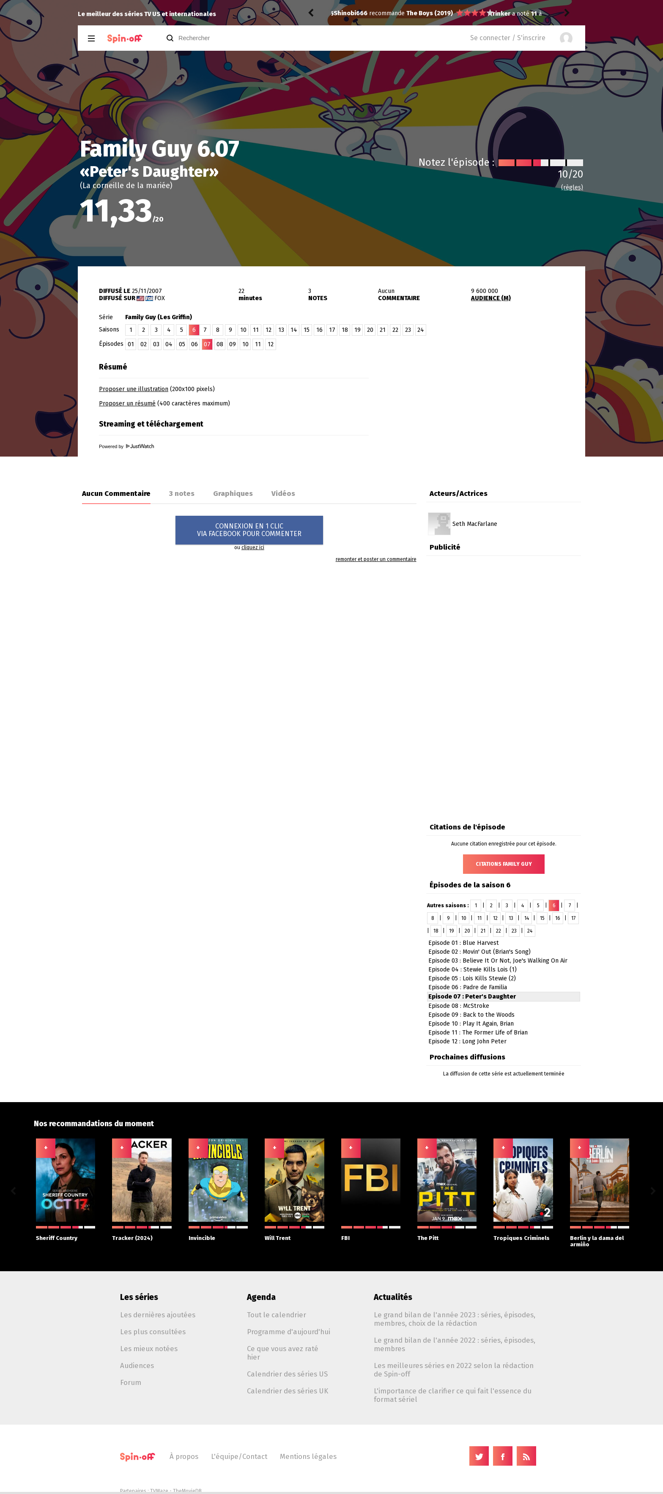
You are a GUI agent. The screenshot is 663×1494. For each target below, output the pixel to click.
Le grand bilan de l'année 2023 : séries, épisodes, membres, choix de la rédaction (454, 1319)
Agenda (261, 1297)
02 (143, 344)
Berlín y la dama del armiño (599, 1237)
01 (131, 344)
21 (383, 330)
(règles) (572, 187)
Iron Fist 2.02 (403, 13)
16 (319, 330)
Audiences (137, 1365)
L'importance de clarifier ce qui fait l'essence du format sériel (452, 1395)
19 (357, 330)
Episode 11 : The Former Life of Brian (478, 1032)
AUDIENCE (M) (491, 298)
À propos (184, 1456)
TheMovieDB (187, 1491)
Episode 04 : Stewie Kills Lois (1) (472, 969)
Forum (130, 1382)
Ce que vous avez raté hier (282, 1352)
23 (408, 330)
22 (395, 330)
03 (156, 344)
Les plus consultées (153, 1331)
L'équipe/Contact (239, 1456)
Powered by (126, 446)
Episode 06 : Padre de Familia (467, 987)
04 (169, 344)
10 (243, 330)
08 (219, 344)
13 (281, 330)
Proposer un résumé (127, 403)
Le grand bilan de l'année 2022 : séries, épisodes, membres (454, 1344)
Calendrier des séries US (287, 1374)
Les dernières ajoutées (157, 1315)
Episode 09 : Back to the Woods (471, 1014)
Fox (159, 298)
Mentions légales (308, 1456)
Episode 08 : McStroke (458, 1006)
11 (256, 330)
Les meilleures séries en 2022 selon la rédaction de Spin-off (454, 1369)
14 (293, 330)
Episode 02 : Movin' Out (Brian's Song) (479, 951)
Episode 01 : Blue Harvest (463, 943)
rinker (342, 13)
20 (370, 330)
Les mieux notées (149, 1348)
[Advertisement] (486, 411)
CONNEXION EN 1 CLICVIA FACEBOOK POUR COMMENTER (249, 530)
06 (194, 344)
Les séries (139, 1297)
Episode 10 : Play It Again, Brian (471, 1023)
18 (345, 330)
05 (182, 344)
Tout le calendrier (276, 1315)
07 (207, 344)
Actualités (393, 1297)
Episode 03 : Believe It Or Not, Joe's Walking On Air (497, 960)
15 (307, 330)
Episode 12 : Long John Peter (467, 1041)
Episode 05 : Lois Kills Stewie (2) (472, 978)
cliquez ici (252, 547)
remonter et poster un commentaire (376, 559)
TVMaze (159, 1491)
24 (420, 330)
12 (268, 330)
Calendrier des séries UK (287, 1391)
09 (232, 344)
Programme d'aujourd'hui (288, 1331)
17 (332, 330)
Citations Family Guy (504, 864)
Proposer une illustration (133, 389)
